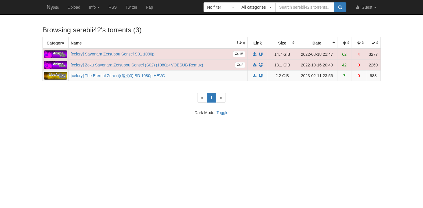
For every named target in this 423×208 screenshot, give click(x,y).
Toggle (222, 112)
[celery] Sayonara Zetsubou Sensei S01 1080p (113, 54)
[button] (221, 7)
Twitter (131, 7)
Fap (149, 7)
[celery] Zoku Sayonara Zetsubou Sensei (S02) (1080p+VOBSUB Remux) (137, 65)
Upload (74, 7)
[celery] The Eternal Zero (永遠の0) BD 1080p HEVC (118, 75)
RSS (112, 7)
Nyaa (53, 7)
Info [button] (94, 7)
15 (239, 54)
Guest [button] (365, 7)
